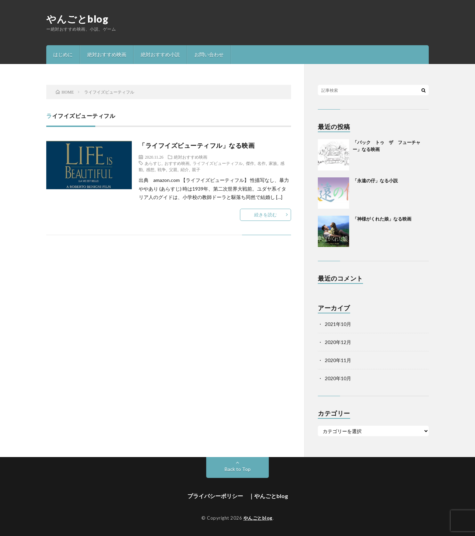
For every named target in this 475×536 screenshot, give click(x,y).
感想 (150, 169)
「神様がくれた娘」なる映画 (382, 219)
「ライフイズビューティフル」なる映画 (197, 145)
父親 (173, 169)
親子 (196, 169)
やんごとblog (77, 19)
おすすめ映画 (177, 163)
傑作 (250, 163)
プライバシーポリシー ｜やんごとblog (237, 496)
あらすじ (153, 163)
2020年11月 (338, 360)
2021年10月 (338, 324)
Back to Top (238, 469)
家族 (273, 163)
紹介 (184, 169)
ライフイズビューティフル (218, 163)
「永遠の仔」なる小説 (375, 180)
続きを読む (265, 214)
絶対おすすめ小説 (160, 54)
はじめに (63, 54)
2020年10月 (338, 378)
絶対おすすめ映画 (106, 54)
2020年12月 (338, 342)
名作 (261, 163)
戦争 (162, 169)
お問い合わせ (209, 54)
